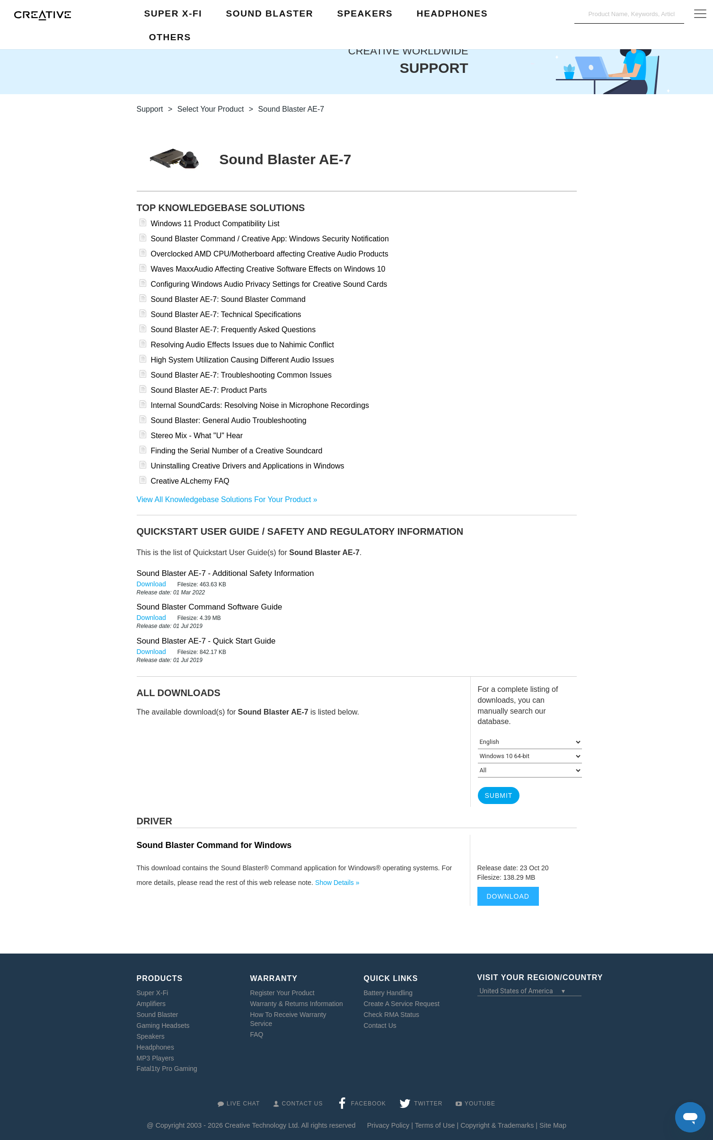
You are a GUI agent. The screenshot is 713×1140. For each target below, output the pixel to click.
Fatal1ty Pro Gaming (167, 1068)
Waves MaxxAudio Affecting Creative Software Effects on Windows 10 (268, 269)
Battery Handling (388, 993)
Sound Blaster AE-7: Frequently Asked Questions (233, 330)
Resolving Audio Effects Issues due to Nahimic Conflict (242, 345)
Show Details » (337, 882)
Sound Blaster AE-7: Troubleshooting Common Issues (241, 375)
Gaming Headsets (163, 1025)
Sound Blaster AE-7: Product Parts (209, 390)
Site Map (552, 1125)
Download (152, 584)
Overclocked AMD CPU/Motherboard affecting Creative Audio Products (269, 254)
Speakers (151, 1036)
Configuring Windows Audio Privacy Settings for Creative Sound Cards (269, 284)
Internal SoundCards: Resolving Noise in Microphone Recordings (260, 405)
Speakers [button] (365, 13)
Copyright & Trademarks (497, 1125)
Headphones (155, 1047)
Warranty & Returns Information (296, 1003)
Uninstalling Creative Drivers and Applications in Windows (247, 466)
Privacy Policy (388, 1125)
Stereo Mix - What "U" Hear (197, 436)
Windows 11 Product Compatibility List (215, 224)
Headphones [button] (452, 13)
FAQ (257, 1034)
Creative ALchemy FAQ (190, 481)
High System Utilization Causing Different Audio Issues (242, 360)
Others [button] (170, 37)
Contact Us (380, 1025)
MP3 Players (155, 1058)
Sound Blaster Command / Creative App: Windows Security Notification (270, 239)
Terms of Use (435, 1125)
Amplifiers (151, 1003)
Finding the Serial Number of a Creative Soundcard (237, 451)
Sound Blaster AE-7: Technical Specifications (226, 314)
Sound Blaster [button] (269, 13)
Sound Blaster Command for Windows (214, 845)
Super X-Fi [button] (173, 13)
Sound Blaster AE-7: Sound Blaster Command (228, 299)
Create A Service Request (402, 1003)
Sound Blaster (157, 1014)
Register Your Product (282, 993)
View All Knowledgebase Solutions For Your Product (224, 499)
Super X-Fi (152, 993)
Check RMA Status (392, 1014)
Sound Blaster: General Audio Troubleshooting (229, 420)
